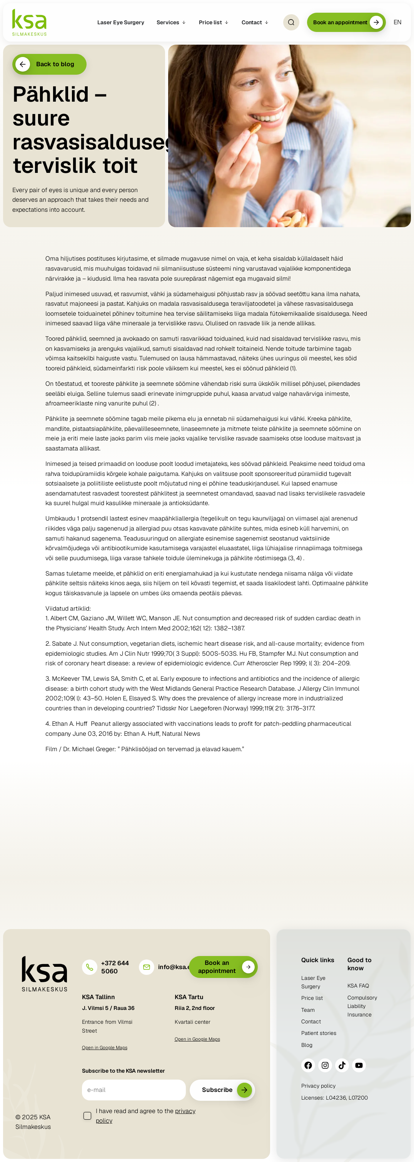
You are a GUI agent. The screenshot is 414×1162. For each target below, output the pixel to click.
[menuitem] (398, 22)
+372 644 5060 (115, 967)
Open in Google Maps (104, 1048)
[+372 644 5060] (89, 967)
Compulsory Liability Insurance (362, 1006)
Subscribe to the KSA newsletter (123, 1070)
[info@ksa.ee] (146, 967)
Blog (306, 1044)
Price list (312, 998)
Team (308, 1009)
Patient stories (318, 1033)
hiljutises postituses (87, 259)
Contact (311, 1021)
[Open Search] (291, 22)
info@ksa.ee (176, 967)
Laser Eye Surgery (313, 982)
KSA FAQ (358, 985)
